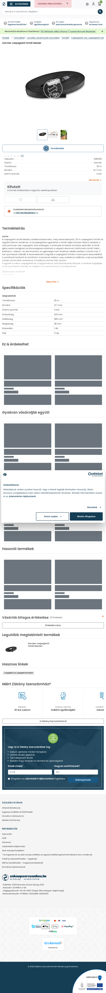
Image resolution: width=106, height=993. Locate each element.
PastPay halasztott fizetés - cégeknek (19, 859)
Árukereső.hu (53, 947)
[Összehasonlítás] (53, 199)
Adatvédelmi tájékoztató (13, 846)
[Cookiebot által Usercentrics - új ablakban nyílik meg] (90, 474)
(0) (22, 156)
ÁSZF (4, 838)
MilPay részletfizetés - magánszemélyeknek (22, 863)
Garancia (6, 842)
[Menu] (87, 4)
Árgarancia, (94, 22)
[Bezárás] (102, 31)
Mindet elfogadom (86, 516)
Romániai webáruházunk (13, 867)
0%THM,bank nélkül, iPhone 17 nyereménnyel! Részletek (68, 31)
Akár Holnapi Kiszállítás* (13, 850)
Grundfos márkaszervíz (13, 816)
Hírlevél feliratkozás (11, 808)
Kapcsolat (7, 834)
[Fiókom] (93, 4)
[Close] (67, 3)
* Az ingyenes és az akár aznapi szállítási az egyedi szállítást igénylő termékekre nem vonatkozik (47, 855)
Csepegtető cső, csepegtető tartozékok (18, 673)
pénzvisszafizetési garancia (69, 24)
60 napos (60, 22)
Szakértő (37, 22)
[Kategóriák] (18, 4)
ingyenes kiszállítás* (17, 24)
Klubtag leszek (83, 779)
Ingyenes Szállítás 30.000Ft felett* (17, 812)
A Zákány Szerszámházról (53, 721)
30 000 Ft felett (14, 22)
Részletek (92, 507)
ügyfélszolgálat (41, 24)
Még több (51, 281)
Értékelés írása (53, 625)
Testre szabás (52, 516)
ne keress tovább (97, 24)
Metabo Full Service (11, 820)
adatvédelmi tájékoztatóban (39, 778)
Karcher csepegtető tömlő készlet (38, 644)
